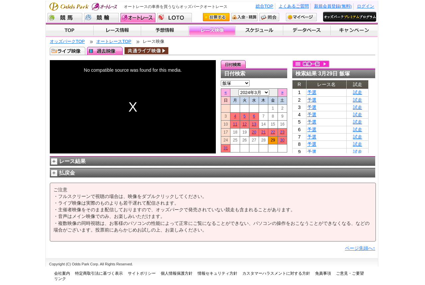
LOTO (174, 17)
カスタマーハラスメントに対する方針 (276, 273)
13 (254, 124)
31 (225, 148)
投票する (216, 17)
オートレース (138, 17)
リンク (60, 279)
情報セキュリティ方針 (217, 273)
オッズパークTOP (67, 41)
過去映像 (105, 51)
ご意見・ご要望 (350, 273)
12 (244, 124)
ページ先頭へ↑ (360, 248)
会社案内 (62, 273)
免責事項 (323, 273)
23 (282, 132)
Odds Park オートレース (84, 6)
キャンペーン (354, 30)
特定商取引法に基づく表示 (99, 273)
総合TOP (264, 6)
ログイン (365, 6)
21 (263, 132)
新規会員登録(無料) (333, 6)
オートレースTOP (113, 41)
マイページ (301, 17)
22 (273, 132)
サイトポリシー (142, 273)
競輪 (101, 17)
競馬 (64, 17)
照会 (269, 17)
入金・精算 (244, 17)
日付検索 (233, 64)
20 (254, 132)
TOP (69, 30)
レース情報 (117, 30)
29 (273, 140)
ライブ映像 (67, 51)
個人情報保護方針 (177, 273)
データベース (307, 30)
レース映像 (211, 30)
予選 (311, 92)
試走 (357, 92)
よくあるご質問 (294, 6)
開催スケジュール (259, 30)
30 (282, 140)
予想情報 (164, 30)
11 (235, 124)
